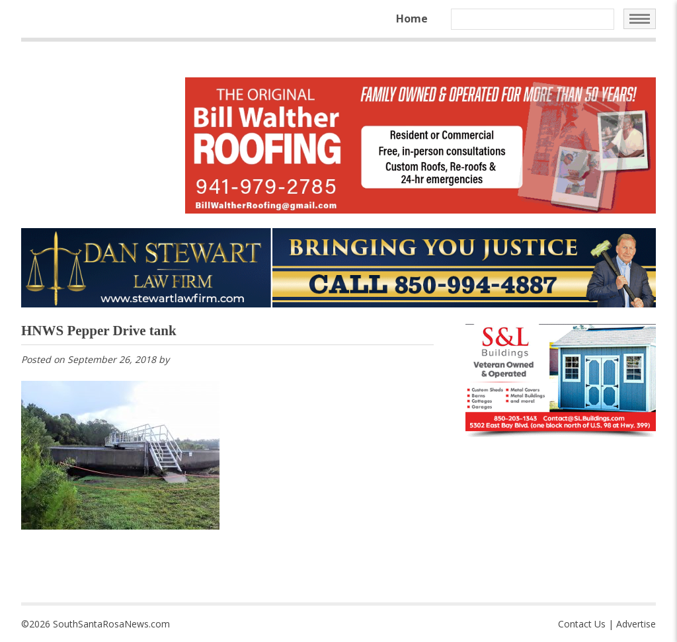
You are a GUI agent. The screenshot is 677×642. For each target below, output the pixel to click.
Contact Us (582, 624)
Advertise (636, 624)
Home (412, 18)
